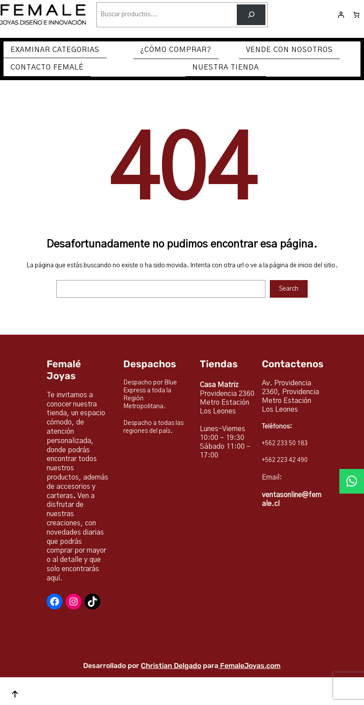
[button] (351, 481)
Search (288, 289)
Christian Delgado (171, 665)
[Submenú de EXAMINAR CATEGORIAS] (110, 50)
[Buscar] (251, 14)
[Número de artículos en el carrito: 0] (356, 14)
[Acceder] (341, 14)
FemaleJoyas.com (250, 665)
